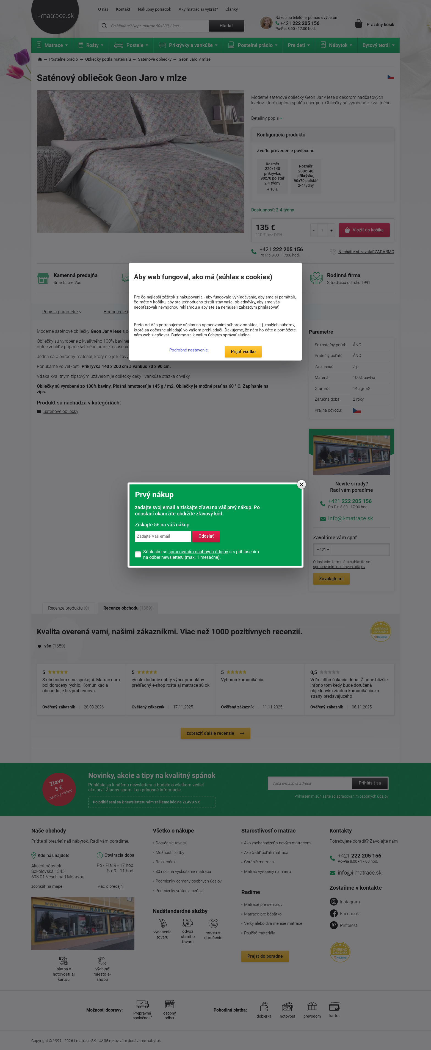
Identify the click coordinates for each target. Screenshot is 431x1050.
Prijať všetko (243, 351)
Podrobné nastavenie (188, 350)
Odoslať (206, 536)
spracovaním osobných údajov (198, 551)
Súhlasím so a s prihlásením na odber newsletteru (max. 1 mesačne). (201, 554)
